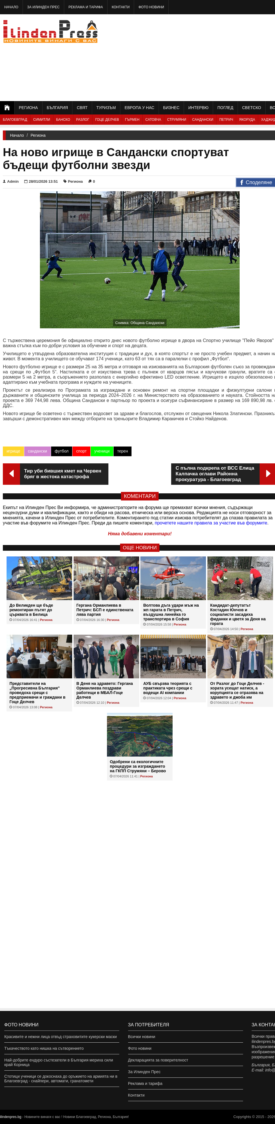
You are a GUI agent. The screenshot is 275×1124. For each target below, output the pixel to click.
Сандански (202, 120)
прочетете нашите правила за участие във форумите (211, 522)
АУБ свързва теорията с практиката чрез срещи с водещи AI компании (167, 688)
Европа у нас (139, 107)
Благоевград (15, 120)
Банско (63, 120)
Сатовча (153, 120)
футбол (61, 451)
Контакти (121, 7)
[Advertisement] (220, 57)
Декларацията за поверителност (158, 1060)
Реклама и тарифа (85, 7)
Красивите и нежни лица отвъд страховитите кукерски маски (60, 1036)
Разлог (82, 120)
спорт (81, 451)
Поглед (225, 107)
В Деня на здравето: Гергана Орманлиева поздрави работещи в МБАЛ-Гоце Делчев (104, 690)
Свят (82, 107)
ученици (102, 451)
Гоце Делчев (107, 120)
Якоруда (247, 120)
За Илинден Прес (43, 7)
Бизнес (171, 107)
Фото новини (151, 7)
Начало (11, 7)
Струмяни (176, 120)
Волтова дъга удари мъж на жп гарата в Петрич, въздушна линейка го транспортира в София (171, 612)
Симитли (41, 120)
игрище (13, 451)
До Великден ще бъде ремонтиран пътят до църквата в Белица (31, 610)
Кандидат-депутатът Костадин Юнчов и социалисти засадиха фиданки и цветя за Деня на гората (238, 614)
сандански (37, 451)
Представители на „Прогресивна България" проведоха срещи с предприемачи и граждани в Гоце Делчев (37, 692)
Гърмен (132, 120)
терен (122, 451)
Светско (251, 107)
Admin (11, 181)
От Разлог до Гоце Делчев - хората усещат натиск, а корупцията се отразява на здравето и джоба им (237, 690)
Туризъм (106, 107)
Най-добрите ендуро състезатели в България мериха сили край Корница (58, 1062)
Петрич (226, 120)
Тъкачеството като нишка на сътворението (44, 1048)
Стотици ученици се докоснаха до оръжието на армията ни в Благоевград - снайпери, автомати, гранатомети (60, 1078)
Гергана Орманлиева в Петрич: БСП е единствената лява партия (104, 610)
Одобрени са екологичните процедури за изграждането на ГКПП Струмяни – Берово (138, 766)
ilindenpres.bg (10, 1117)
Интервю (198, 107)
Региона (28, 107)
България (57, 107)
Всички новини (141, 1036)
